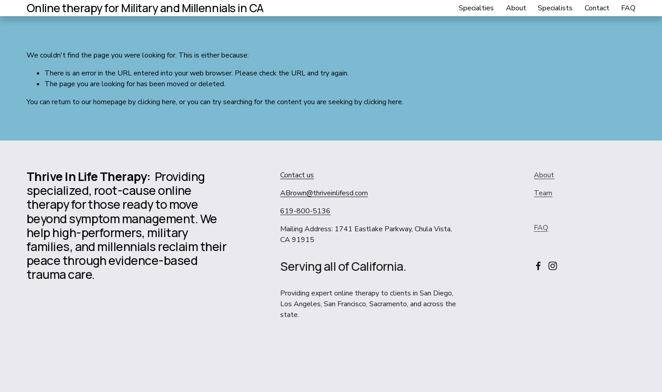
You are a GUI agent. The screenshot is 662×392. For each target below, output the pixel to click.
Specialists (555, 8)
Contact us (297, 175)
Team (543, 193)
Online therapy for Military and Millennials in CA (145, 7)
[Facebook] (538, 265)
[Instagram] (552, 265)
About (516, 8)
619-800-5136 (305, 211)
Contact (597, 8)
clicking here (157, 102)
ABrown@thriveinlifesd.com (324, 193)
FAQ (628, 8)
